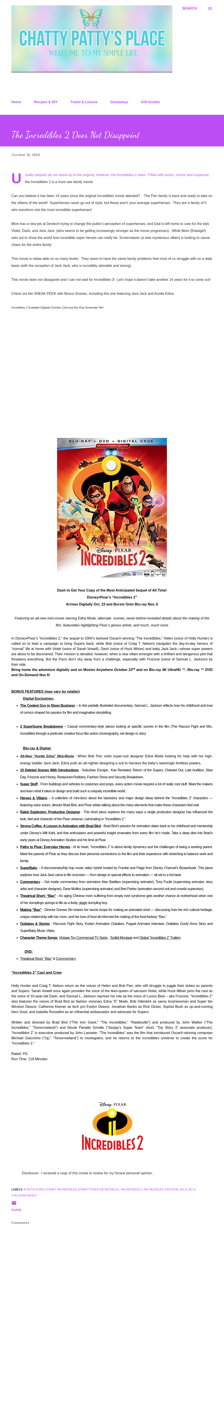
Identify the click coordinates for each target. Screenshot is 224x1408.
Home (16, 102)
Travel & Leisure (84, 102)
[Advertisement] (112, 1370)
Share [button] (16, 1210)
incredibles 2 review (161, 1189)
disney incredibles (61, 1189)
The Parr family (24, 1195)
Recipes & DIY (46, 102)
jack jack (187, 1189)
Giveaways (119, 102)
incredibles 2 (132, 1189)
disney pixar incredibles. (98, 1189)
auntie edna (34, 1189)
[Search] (189, 8)
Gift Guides (150, 102)
